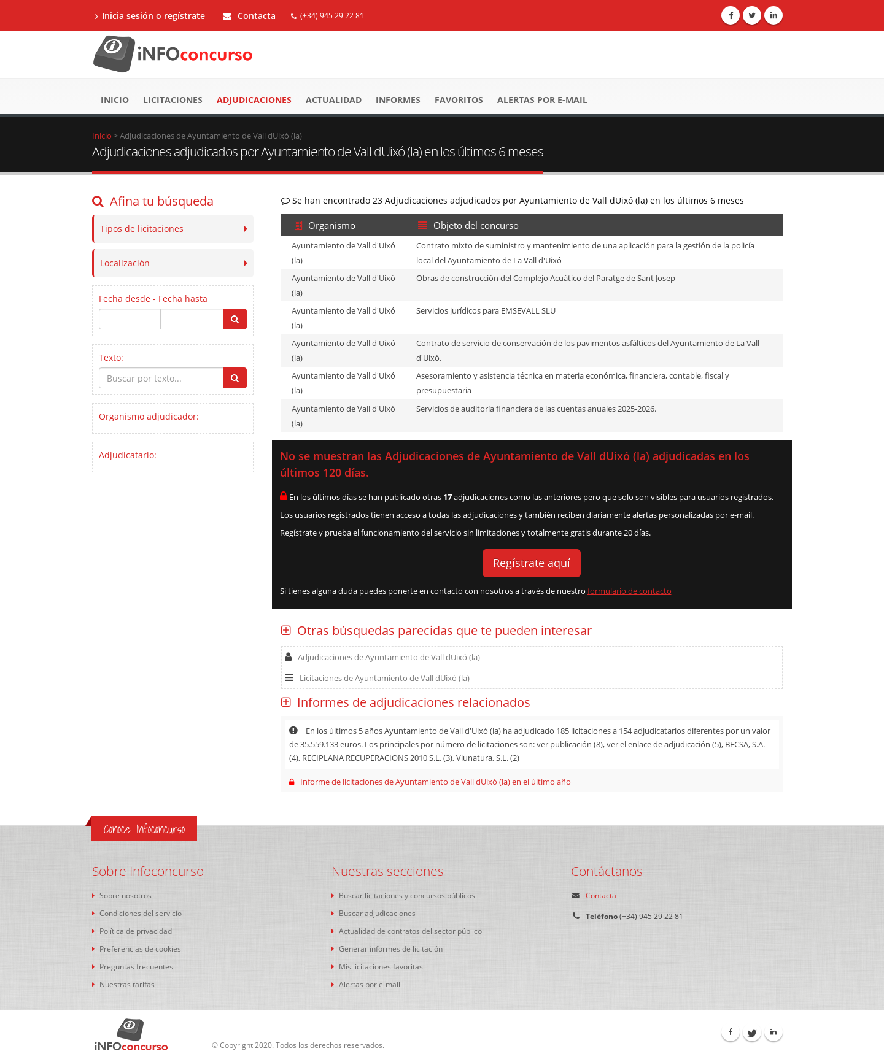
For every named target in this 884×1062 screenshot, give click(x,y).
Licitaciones (173, 100)
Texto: (111, 357)
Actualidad (334, 100)
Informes (398, 100)
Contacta (249, 15)
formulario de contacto (629, 590)
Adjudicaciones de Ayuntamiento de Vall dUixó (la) (382, 657)
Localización (125, 263)
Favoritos (459, 100)
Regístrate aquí (531, 562)
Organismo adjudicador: (149, 416)
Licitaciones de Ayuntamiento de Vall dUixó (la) (377, 677)
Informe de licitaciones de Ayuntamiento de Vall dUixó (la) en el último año (430, 781)
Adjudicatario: (128, 455)
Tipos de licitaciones (142, 228)
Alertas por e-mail (542, 100)
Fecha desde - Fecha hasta (153, 298)
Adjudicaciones (254, 100)
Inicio (115, 100)
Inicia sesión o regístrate (150, 15)
